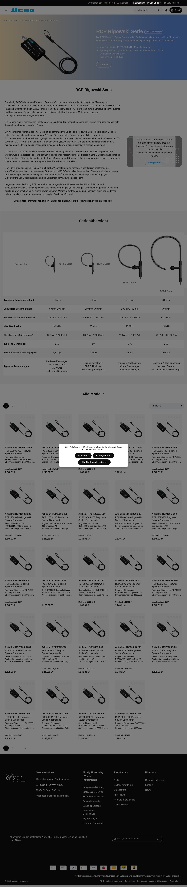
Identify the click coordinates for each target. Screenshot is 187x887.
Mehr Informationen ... (97, 449)
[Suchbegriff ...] (143, 10)
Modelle (104, 65)
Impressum (119, 795)
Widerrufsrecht (121, 805)
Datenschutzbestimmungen (150, 153)
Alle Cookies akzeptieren (94, 462)
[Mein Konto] (166, 10)
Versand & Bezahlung (124, 800)
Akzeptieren (154, 162)
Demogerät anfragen (154, 32)
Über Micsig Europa (154, 780)
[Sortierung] (166, 406)
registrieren (109, 3)
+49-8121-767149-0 (49, 785)
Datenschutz (120, 790)
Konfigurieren (103, 455)
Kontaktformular (60, 796)
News (148, 790)
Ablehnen (83, 455)
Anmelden (93, 3)
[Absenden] (158, 839)
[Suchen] (158, 10)
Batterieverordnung (123, 785)
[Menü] (6, 10)
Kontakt (149, 785)
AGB (116, 780)
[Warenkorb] (175, 10)
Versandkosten (122, 876)
